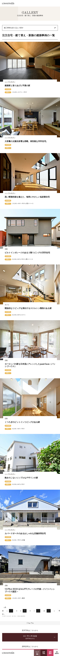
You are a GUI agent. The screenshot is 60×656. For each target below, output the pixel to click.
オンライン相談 (37, 653)
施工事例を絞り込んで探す (30, 28)
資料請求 (50, 652)
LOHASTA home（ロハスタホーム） (8, 3)
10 (44, 610)
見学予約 (43, 652)
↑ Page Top (30, 623)
